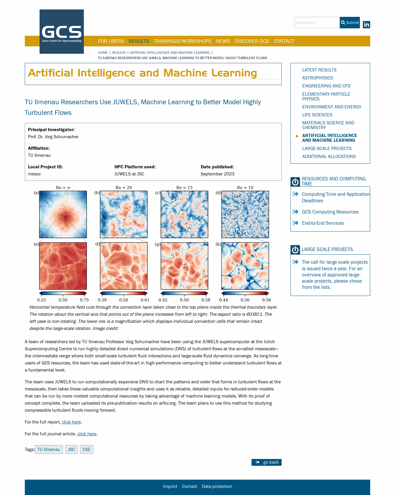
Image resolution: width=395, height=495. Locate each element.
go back (271, 462)
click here (71, 422)
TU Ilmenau (48, 449)
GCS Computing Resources (330, 212)
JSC (71, 449)
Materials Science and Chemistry (328, 125)
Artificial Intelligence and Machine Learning (170, 53)
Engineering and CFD (326, 86)
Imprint (170, 486)
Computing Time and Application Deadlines (336, 197)
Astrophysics (317, 78)
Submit (350, 22)
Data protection (217, 486)
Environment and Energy (331, 107)
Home (103, 53)
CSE (87, 449)
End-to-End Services (323, 223)
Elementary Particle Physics (326, 97)
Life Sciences (317, 115)
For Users (111, 41)
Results (139, 41)
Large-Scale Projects (327, 148)
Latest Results (319, 70)
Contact (284, 41)
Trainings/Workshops (182, 41)
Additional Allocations (329, 156)
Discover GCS (252, 41)
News (223, 41)
